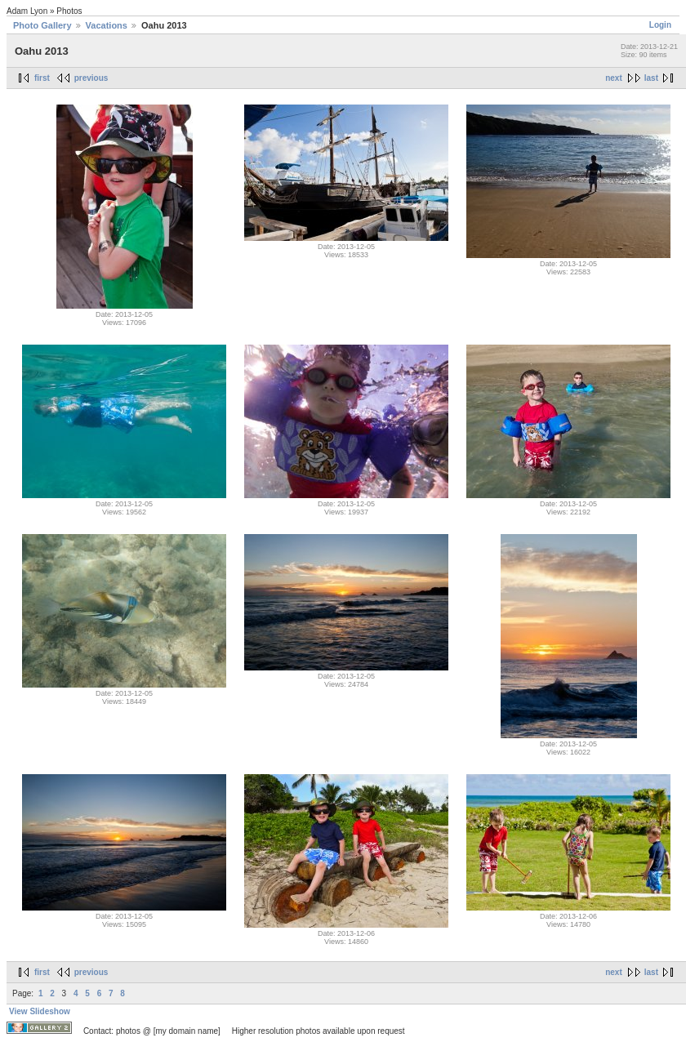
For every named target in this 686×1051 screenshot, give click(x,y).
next (613, 77)
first (42, 77)
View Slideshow (39, 1011)
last (651, 77)
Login (660, 24)
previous (91, 77)
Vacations (106, 25)
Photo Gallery (42, 25)
